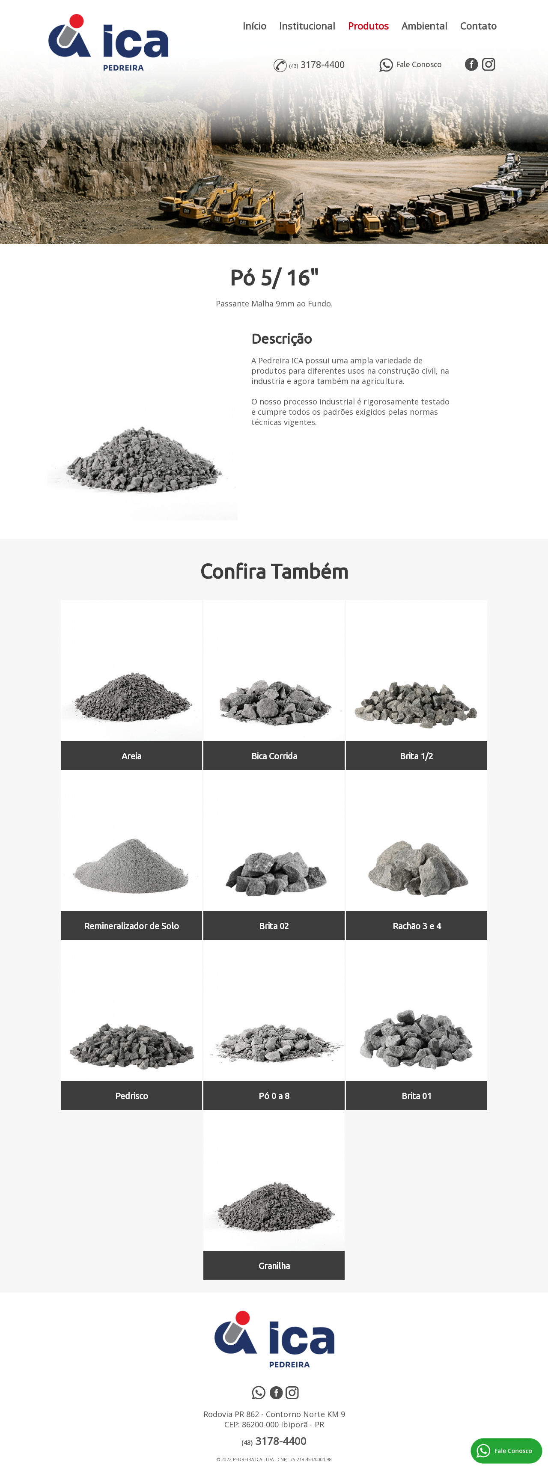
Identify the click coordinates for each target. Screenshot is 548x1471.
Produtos (368, 25)
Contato (478, 25)
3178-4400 (323, 64)
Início (254, 25)
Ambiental (424, 25)
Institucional (307, 25)
